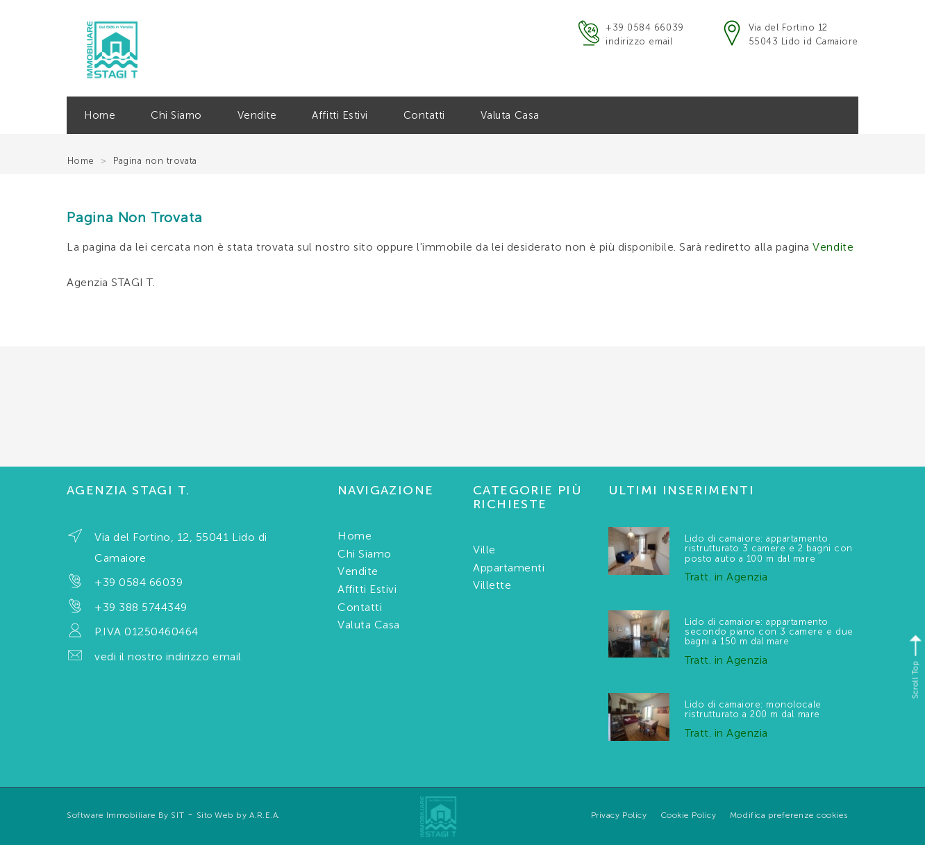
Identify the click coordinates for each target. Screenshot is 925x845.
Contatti (424, 115)
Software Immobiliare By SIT (125, 815)
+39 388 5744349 (141, 607)
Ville (484, 549)
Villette (492, 585)
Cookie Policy (688, 815)
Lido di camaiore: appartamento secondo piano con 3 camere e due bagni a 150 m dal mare (769, 632)
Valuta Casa (510, 115)
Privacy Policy (619, 815)
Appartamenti (508, 567)
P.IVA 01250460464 (146, 631)
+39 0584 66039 (644, 27)
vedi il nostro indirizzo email (168, 656)
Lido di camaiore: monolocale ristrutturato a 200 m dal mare (753, 709)
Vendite (257, 115)
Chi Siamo (176, 115)
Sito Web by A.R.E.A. (239, 815)
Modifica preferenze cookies (789, 815)
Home (99, 115)
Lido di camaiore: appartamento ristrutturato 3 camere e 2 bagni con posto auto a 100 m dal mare (769, 548)
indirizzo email (639, 41)
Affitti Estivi (339, 115)
